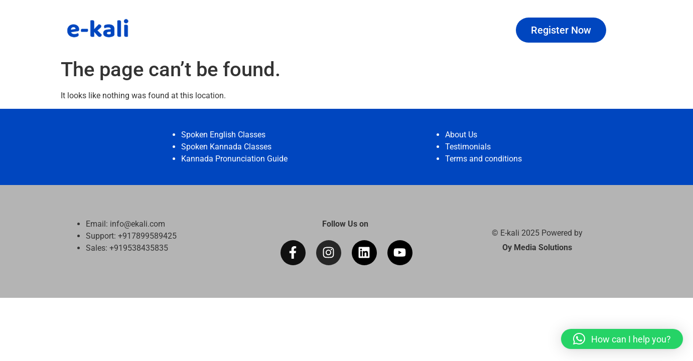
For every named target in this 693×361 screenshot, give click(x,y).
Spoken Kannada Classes (226, 146)
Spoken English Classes (223, 134)
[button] (622, 339)
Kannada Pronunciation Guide (234, 158)
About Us (461, 134)
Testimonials (468, 146)
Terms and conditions (483, 158)
